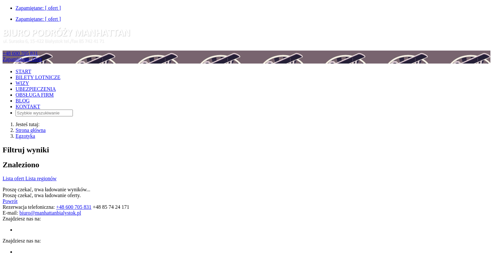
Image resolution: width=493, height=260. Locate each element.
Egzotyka (25, 136)
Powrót (10, 201)
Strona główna (31, 130)
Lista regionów (40, 178)
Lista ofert (14, 178)
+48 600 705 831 (20, 53)
